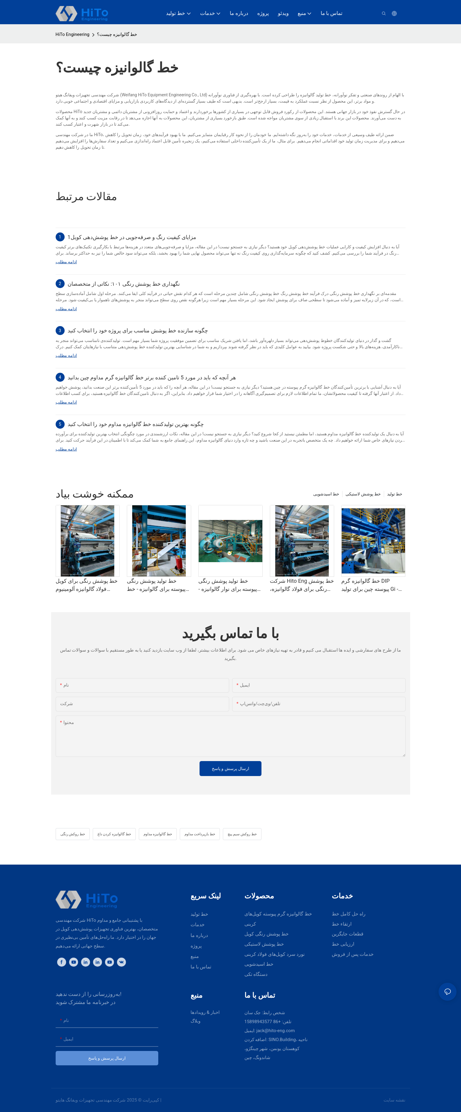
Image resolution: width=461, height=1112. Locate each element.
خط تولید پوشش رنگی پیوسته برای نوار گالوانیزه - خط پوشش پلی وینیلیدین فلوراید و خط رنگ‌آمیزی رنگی (227, 585)
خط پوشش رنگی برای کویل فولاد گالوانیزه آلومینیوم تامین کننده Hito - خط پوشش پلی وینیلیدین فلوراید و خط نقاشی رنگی (87, 585)
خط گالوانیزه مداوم (158, 834)
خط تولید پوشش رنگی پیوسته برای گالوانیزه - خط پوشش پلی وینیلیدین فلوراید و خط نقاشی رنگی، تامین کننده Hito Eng (157, 585)
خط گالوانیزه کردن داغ (114, 834)
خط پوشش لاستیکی (363, 494)
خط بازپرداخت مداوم (200, 834)
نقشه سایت (395, 1100)
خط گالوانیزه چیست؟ (117, 34)
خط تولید (394, 494)
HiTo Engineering (72, 34)
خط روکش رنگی (72, 834)
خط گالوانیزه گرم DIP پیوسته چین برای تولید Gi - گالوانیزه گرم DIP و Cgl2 (369, 585)
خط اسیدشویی (326, 494)
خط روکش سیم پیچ (242, 834)
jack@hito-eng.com (275, 1030)
